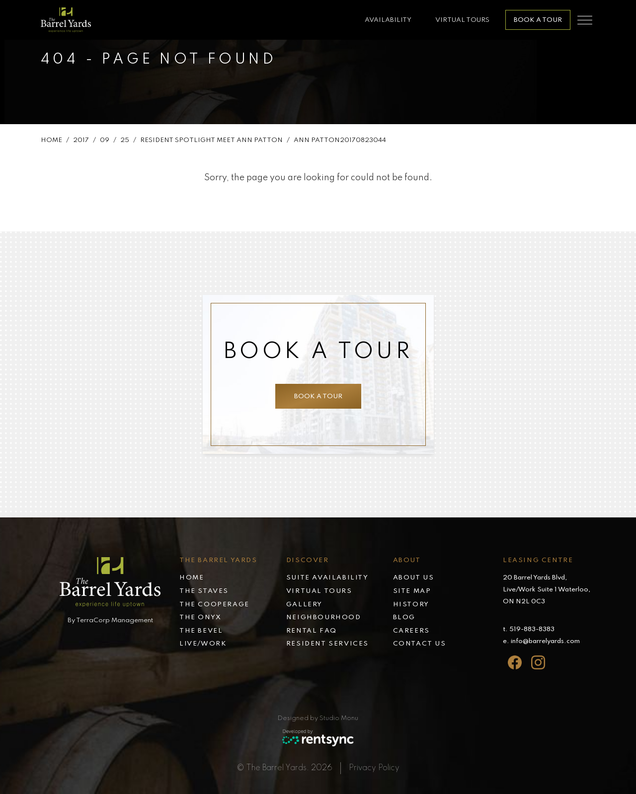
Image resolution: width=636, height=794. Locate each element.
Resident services (327, 644)
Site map (412, 591)
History (411, 604)
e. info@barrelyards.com (541, 641)
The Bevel (201, 631)
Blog (404, 617)
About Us (413, 578)
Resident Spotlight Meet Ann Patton (211, 144)
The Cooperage (214, 604)
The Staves (204, 591)
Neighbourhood (323, 617)
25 (124, 144)
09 (104, 144)
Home (51, 144)
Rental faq (311, 631)
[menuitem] (232, 578)
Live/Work (203, 644)
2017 (81, 144)
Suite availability (327, 578)
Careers (411, 631)
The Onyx (200, 617)
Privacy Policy (374, 768)
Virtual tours (319, 591)
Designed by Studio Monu (318, 718)
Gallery (304, 604)
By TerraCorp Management (110, 620)
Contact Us (419, 644)
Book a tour (314, 396)
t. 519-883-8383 (529, 629)
